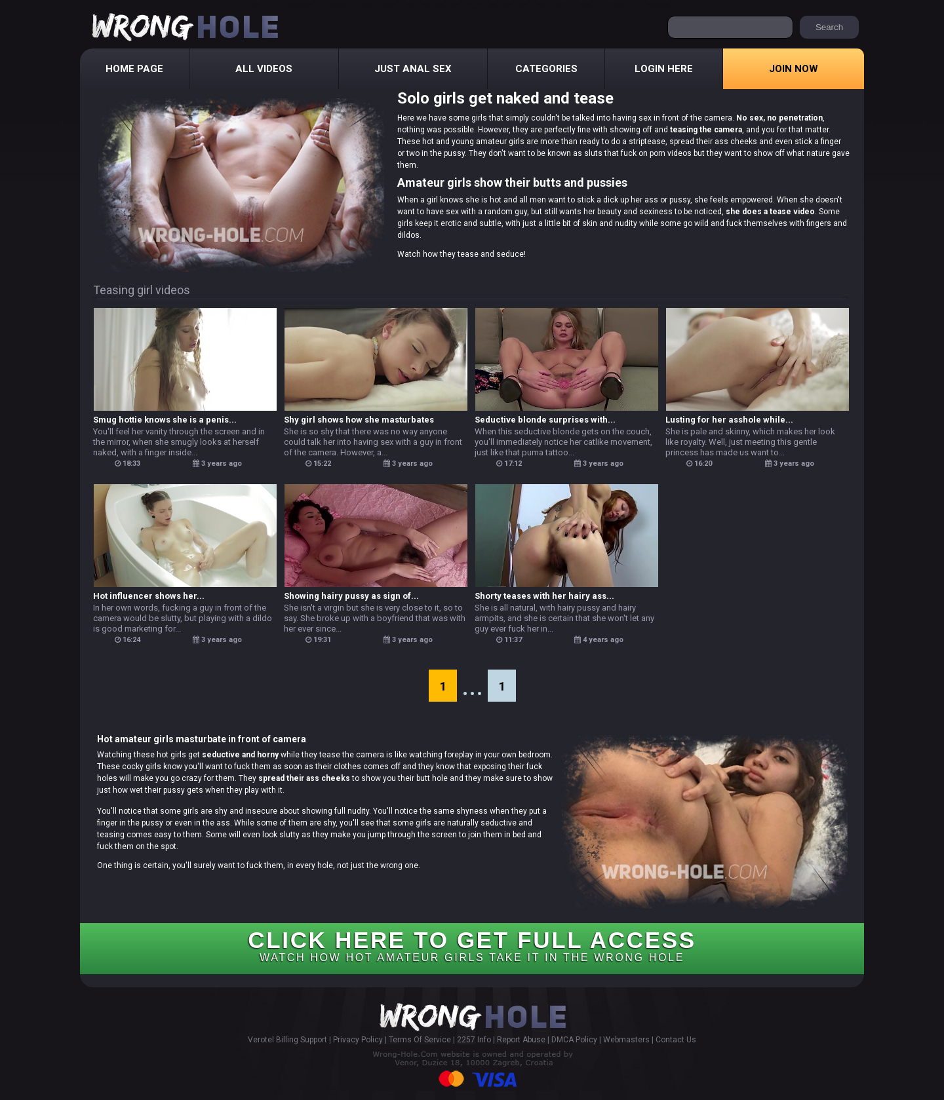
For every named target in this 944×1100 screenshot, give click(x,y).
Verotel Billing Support (287, 1039)
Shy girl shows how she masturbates (359, 420)
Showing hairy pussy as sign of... (351, 596)
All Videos (263, 69)
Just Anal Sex (413, 69)
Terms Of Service (420, 1039)
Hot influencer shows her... (149, 596)
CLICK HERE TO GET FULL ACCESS (472, 945)
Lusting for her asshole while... (729, 420)
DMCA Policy (574, 1039)
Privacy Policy (358, 1039)
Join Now (793, 69)
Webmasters (626, 1039)
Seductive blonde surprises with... (545, 420)
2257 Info (474, 1039)
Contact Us (676, 1039)
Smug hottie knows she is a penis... (165, 420)
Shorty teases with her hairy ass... (544, 596)
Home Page (134, 69)
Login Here (664, 69)
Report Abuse (521, 1039)
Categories (546, 69)
